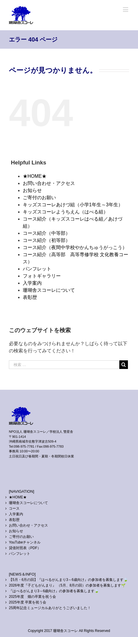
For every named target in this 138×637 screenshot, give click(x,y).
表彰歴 (30, 297)
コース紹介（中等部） (46, 233)
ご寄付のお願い (39, 197)
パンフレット (37, 268)
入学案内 (32, 283)
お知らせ (32, 190)
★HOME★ (34, 176)
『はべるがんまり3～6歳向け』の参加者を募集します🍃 (54, 591)
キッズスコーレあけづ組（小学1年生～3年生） (73, 204)
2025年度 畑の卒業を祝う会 (32, 597)
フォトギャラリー (42, 275)
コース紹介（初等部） (46, 240)
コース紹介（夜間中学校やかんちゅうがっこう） (75, 247)
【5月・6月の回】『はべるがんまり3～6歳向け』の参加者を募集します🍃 (68, 580)
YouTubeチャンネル (25, 542)
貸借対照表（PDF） (25, 548)
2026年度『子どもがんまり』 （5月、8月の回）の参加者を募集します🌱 (67, 585)
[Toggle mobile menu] (126, 9)
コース (14, 508)
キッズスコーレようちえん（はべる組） (65, 211)
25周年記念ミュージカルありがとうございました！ (50, 608)
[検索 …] (64, 364)
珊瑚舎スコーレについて (49, 290)
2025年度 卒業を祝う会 (27, 602)
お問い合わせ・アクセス (49, 183)
